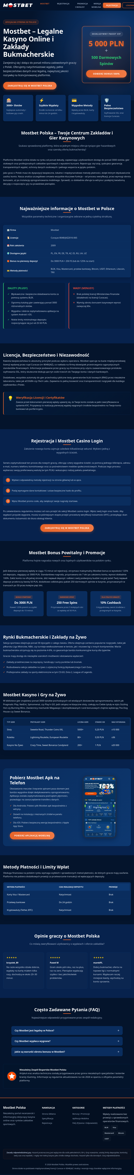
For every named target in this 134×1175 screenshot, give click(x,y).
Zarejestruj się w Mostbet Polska (31, 85)
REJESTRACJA (102, 5)
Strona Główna (49, 1115)
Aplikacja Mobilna (80, 1119)
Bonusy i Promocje (81, 1115)
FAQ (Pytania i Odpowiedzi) (84, 1124)
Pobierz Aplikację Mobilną (33, 836)
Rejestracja (47, 1124)
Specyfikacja (47, 1119)
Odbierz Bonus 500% (106, 73)
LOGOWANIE (121, 5)
